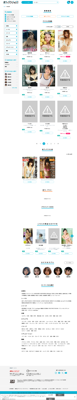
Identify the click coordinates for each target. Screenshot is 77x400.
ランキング (7, 64)
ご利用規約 (11, 388)
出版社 (7, 26)
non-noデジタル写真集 (65, 301)
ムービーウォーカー (55, 295)
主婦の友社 (65, 293)
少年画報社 (24, 295)
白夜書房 (45, 295)
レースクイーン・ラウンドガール (31, 344)
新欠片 (37, 295)
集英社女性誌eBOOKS (27, 303)
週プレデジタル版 (11, 17)
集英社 (60, 293)
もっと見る (68, 262)
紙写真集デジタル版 (26, 308)
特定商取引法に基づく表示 (35, 388)
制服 (33, 316)
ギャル (65, 323)
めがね (48, 316)
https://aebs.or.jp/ (20, 381)
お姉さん (33, 329)
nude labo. (35, 310)
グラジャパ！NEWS (11, 21)
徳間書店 (33, 295)
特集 (6, 66)
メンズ (46, 351)
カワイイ (60, 329)
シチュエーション (10, 47)
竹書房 (28, 295)
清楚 (34, 330)
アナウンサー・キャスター (49, 344)
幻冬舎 (56, 293)
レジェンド (36, 345)
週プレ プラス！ (10, 19)
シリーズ (8, 33)
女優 (43, 342)
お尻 (42, 321)
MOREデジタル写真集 (55, 301)
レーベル (8, 29)
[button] (72, 236)
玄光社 (53, 293)
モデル (50, 342)
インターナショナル (55, 323)
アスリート (52, 345)
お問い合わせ (58, 388)
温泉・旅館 (54, 336)
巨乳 (35, 321)
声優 (57, 342)
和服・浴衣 (57, 316)
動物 (53, 351)
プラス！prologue (35, 308)
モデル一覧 (14, 87)
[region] (38, 397)
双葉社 (49, 295)
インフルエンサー (64, 344)
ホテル (46, 336)
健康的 (25, 323)
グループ (38, 336)
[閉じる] (74, 396)
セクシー (26, 330)
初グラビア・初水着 (35, 351)
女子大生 (64, 342)
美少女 (25, 329)
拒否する (60, 394)
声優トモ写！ (25, 310)
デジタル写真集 (10, 15)
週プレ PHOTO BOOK (27, 301)
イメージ (8, 43)
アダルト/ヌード (60, 345)
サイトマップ (65, 388)
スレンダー (27, 321)
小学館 (69, 293)
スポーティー (43, 323)
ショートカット (51, 321)
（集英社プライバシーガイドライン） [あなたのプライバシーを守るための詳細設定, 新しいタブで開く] (9, 399)
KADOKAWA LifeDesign (45, 293)
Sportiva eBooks (48, 303)
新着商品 (6, 62)
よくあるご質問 (51, 388)
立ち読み (30, 61)
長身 (68, 321)
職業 (7, 50)
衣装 (7, 36)
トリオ (31, 336)
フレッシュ (33, 323)
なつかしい (50, 329)
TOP (4, 6)
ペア (24, 336)
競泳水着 (41, 316)
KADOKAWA (37, 293)
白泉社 (40, 295)
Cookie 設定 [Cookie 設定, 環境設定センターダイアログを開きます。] (50, 394)
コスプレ (26, 316)
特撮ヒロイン (26, 345)
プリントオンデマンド (64, 308)
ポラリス (30, 310)
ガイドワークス (30, 293)
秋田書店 (24, 293)
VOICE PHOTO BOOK (53, 308)
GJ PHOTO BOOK (45, 301)
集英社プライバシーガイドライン (21, 388)
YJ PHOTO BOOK (36, 301)
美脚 (61, 321)
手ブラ (25, 351)
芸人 (44, 345)
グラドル (26, 342)
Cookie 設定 (44, 388)
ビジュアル (8, 40)
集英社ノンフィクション (38, 303)
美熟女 (41, 329)
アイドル (35, 342)
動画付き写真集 (44, 308)
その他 (7, 54)
